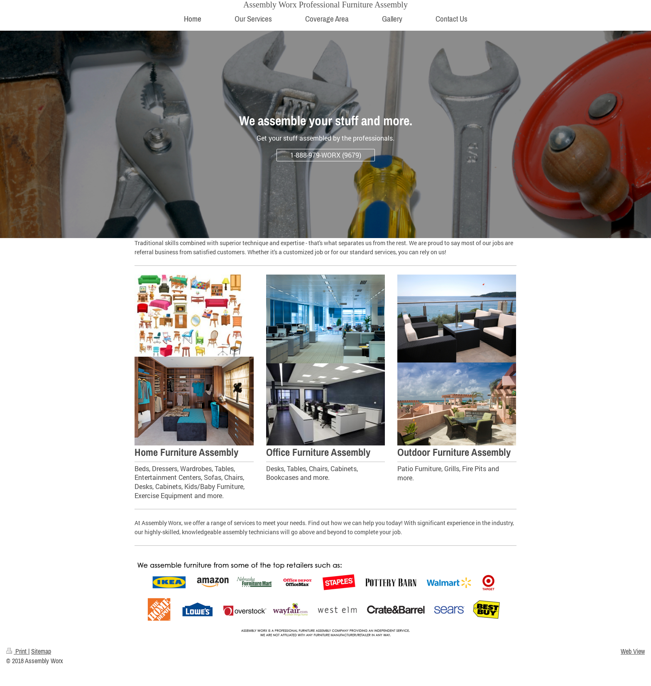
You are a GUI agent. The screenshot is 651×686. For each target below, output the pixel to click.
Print (17, 651)
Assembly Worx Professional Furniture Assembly (325, 4)
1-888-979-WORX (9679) (325, 155)
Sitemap (41, 651)
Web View (633, 651)
